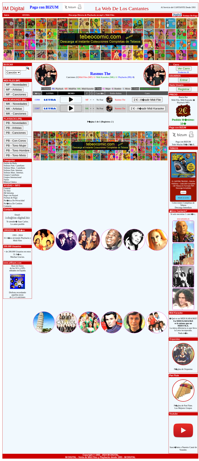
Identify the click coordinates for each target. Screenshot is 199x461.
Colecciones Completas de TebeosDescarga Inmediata (183, 204)
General (6, 188)
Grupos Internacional (12, 177)
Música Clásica (10, 182)
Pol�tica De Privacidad (14, 200)
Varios (6, 179)
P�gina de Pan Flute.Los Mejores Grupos (183, 404)
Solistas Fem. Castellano (13, 165)
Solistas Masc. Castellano (14, 168)
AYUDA (26, 15)
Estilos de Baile (10, 163)
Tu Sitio (6, 191)
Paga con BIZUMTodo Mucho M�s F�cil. (183, 142)
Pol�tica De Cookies (12, 203)
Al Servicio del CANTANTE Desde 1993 (178, 7)
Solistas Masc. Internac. (13, 172)
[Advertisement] (100, 198)
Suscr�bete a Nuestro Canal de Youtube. (183, 446)
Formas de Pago (10, 198)
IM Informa (8, 193)
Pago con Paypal (10, 195)
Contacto (7, 206)
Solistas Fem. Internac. (13, 170)
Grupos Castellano (11, 175)
